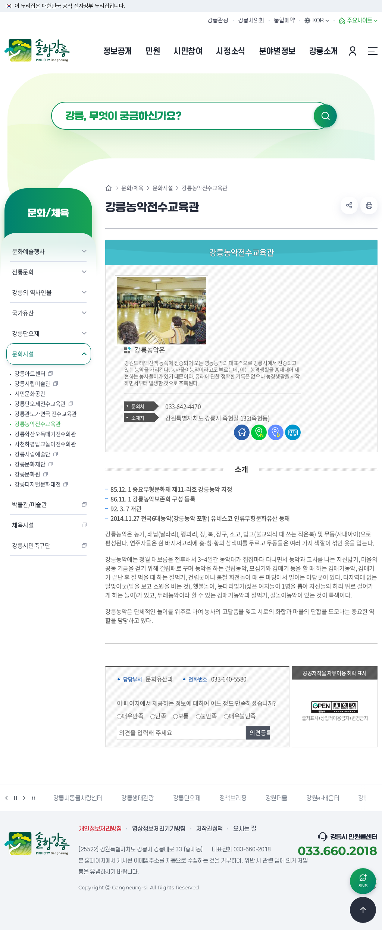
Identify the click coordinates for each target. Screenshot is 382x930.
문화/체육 (132, 188)
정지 (15, 798)
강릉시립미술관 (32, 383)
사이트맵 (373, 51)
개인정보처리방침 (100, 828)
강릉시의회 (251, 20)
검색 (325, 115)
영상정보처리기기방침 (159, 828)
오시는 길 (244, 828)
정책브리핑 (233, 798)
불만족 (209, 715)
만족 (160, 715)
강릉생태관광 (137, 798)
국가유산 (23, 312)
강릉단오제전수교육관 (40, 403)
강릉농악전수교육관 (37, 424)
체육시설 (23, 524)
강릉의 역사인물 (31, 292)
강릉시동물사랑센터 (77, 798)
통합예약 (284, 20)
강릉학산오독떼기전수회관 (45, 434)
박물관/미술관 (29, 504)
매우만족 (132, 715)
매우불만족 (242, 715)
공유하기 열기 (349, 205)
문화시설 (23, 353)
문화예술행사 (28, 251)
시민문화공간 (30, 393)
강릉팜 (366, 798)
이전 (6, 798)
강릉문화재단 (30, 464)
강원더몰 (276, 798)
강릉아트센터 (30, 373)
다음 (24, 798)
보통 (183, 715)
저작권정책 (209, 828)
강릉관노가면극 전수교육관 (46, 413)
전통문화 (23, 271)
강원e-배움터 (322, 798)
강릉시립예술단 (32, 454)
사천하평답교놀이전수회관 (45, 444)
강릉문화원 (27, 474)
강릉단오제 (25, 333)
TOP (363, 909)
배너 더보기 (33, 798)
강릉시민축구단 (31, 545)
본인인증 (353, 51)
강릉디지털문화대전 (37, 484)
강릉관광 (217, 20)
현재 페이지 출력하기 (369, 205)
